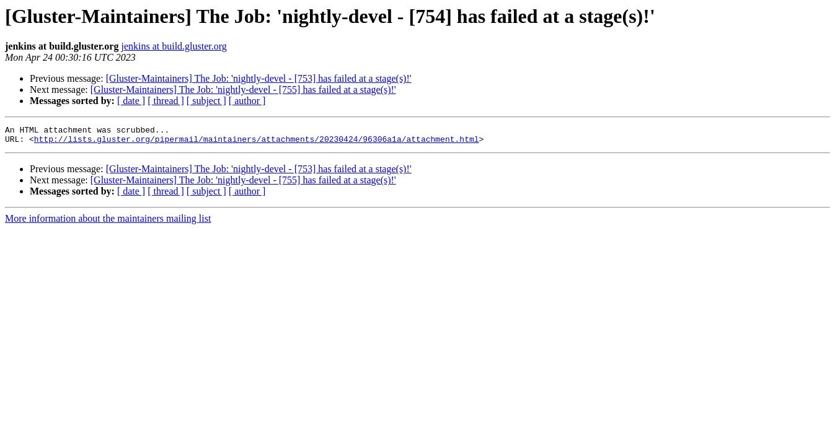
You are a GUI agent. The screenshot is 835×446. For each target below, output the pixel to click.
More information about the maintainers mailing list (108, 222)
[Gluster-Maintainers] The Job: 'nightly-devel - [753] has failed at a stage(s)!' (259, 78)
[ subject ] (206, 100)
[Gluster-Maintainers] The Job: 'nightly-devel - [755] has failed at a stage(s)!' (243, 89)
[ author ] (247, 100)
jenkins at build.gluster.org (173, 46)
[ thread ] (166, 100)
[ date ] (131, 100)
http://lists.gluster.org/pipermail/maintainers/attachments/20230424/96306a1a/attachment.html (256, 142)
